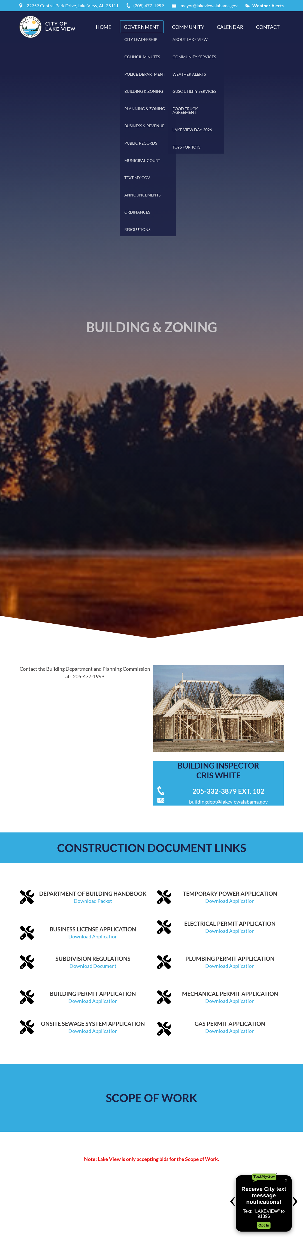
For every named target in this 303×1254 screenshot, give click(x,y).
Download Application (230, 901)
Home (103, 27)
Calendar (230, 27)
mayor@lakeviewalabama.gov (209, 5)
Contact (268, 27)
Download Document (92, 966)
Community (188, 27)
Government (141, 27)
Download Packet (93, 901)
